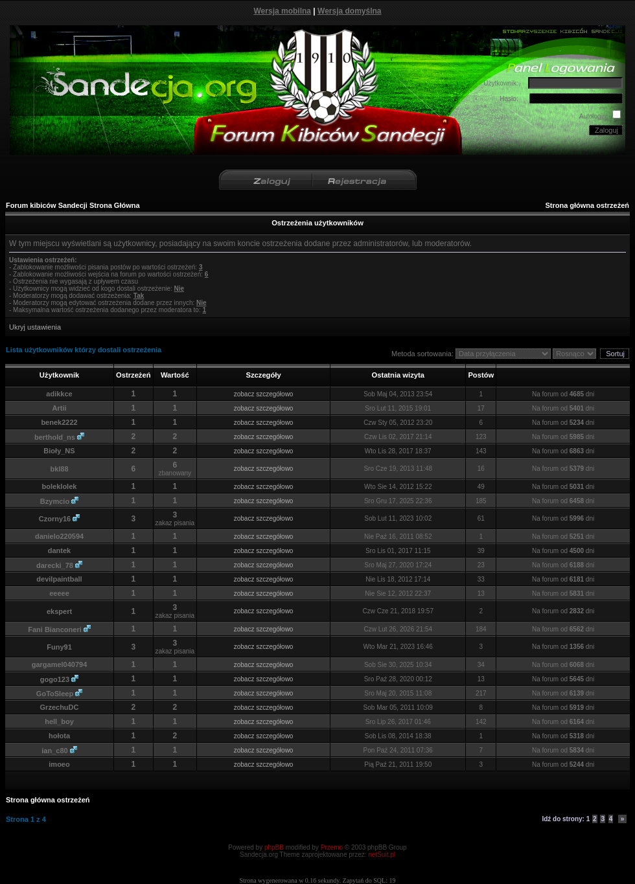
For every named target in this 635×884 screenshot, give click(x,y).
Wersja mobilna (282, 11)
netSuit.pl (381, 854)
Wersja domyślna (349, 11)
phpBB (274, 847)
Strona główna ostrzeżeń (587, 205)
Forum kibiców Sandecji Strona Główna (73, 205)
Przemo (332, 847)
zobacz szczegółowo (264, 394)
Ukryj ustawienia (35, 327)
